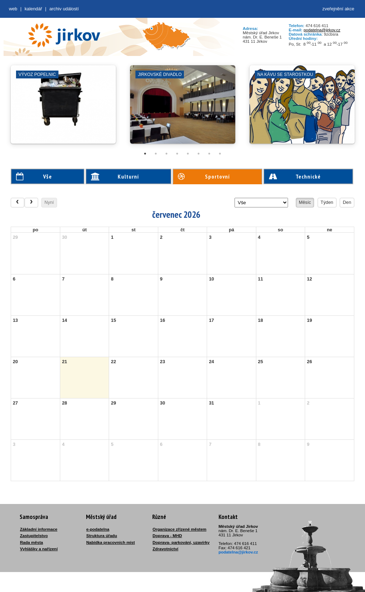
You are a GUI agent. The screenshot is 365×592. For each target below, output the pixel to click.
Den (347, 202)
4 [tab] (177, 153)
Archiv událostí (64, 8)
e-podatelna (97, 529)
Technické (295, 176)
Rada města (31, 542)
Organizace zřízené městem (179, 529)
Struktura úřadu (101, 536)
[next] (31, 202)
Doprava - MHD (167, 536)
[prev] (17, 202)
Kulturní (115, 176)
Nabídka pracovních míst (110, 542)
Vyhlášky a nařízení (39, 549)
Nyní (49, 202)
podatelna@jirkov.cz (322, 30)
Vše (34, 176)
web (13, 8)
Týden (326, 202)
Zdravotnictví (165, 549)
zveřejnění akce (338, 8)
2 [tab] (155, 153)
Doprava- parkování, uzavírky (181, 542)
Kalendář (33, 8)
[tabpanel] (63, 108)
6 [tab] (198, 153)
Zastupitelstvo (34, 536)
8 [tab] (219, 153)
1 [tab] (145, 153)
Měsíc (305, 202)
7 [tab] (209, 153)
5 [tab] (187, 153)
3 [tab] (166, 153)
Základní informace (38, 529)
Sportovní (204, 176)
